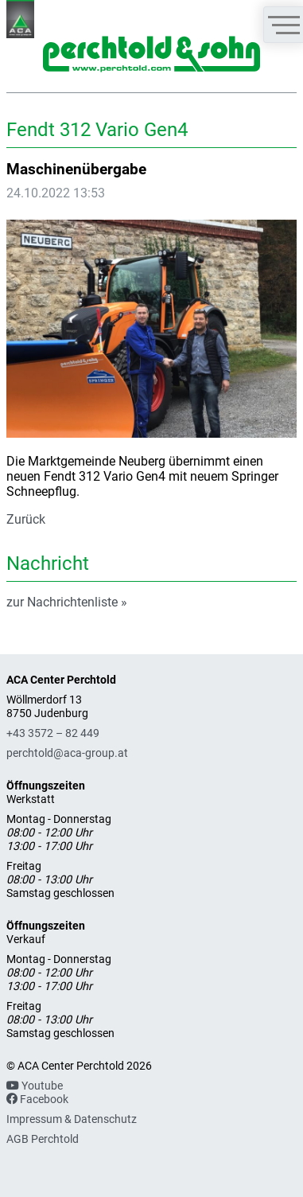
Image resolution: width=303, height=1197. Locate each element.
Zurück (25, 519)
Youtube (34, 1086)
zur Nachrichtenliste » (66, 602)
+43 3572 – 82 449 (52, 733)
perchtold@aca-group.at (67, 753)
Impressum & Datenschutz (71, 1119)
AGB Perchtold (42, 1139)
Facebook (37, 1099)
